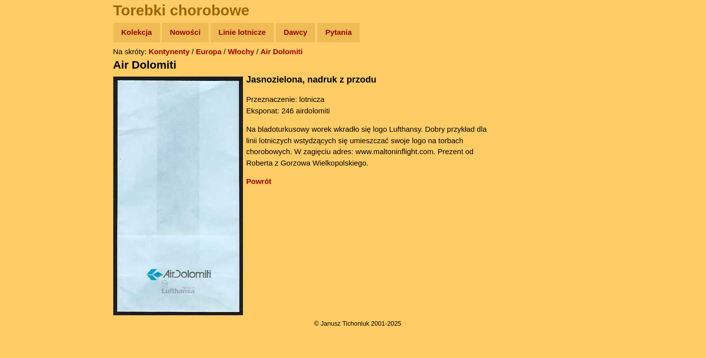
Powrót (259, 181)
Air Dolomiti (281, 51)
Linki (25, 185)
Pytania (338, 32)
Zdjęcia (29, 90)
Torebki (30, 205)
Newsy (28, 109)
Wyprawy (33, 71)
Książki (29, 128)
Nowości (185, 32)
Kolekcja (136, 32)
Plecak (28, 167)
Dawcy (296, 32)
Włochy (241, 51)
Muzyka (30, 147)
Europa (209, 51)
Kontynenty (169, 51)
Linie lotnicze (242, 32)
